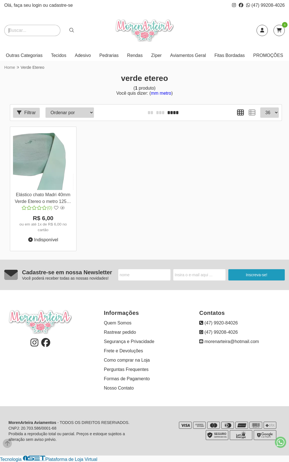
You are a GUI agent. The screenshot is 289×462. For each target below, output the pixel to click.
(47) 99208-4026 (265, 5)
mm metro (161, 93)
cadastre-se (61, 5)
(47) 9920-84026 (218, 322)
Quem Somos (118, 322)
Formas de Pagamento (127, 378)
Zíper (156, 55)
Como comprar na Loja (127, 360)
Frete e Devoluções (123, 350)
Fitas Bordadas (229, 55)
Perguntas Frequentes (126, 369)
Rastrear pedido (120, 332)
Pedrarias (109, 55)
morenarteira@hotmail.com (229, 341)
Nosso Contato (119, 388)
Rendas (135, 55)
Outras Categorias (24, 55)
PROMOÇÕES (268, 55)
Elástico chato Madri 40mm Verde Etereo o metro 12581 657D (43, 198)
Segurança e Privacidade (129, 341)
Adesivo (83, 55)
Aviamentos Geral (188, 55)
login (37, 5)
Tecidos (58, 55)
